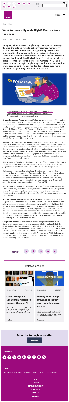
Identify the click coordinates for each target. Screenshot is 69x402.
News (10, 24)
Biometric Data (7, 39)
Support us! (35, 389)
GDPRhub (35, 396)
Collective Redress (51, 372)
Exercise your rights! (35, 386)
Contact (41, 372)
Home (4, 24)
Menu (58, 15)
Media (35, 372)
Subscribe (34, 340)
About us (35, 393)
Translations (28, 372)
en (37, 4)
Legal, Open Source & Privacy (13, 372)
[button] (26, 251)
